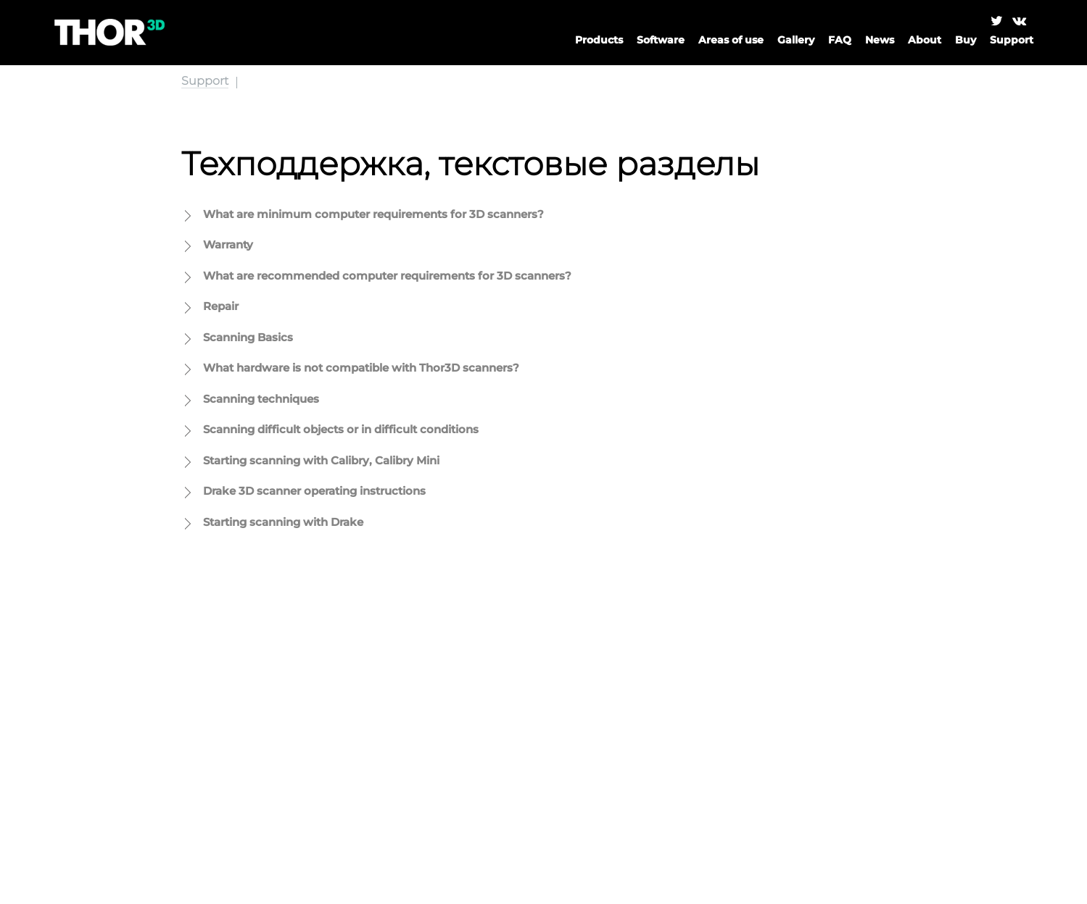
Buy (965, 39)
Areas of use (731, 39)
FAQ (839, 39)
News (879, 39)
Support (204, 81)
